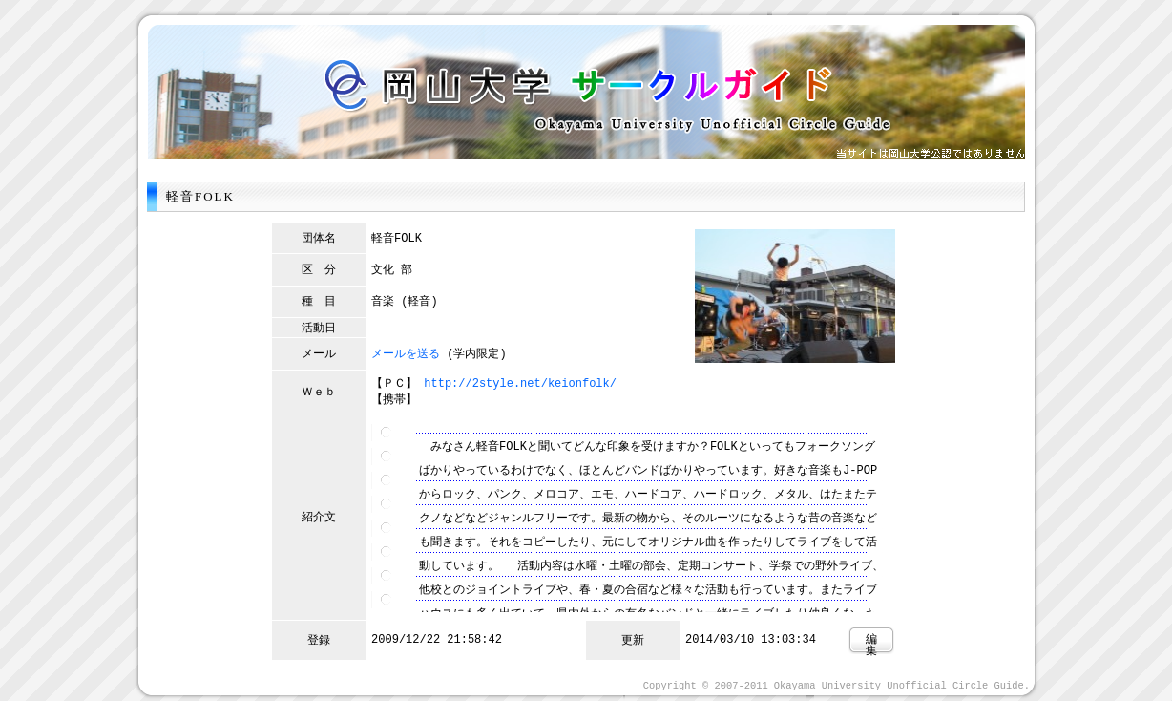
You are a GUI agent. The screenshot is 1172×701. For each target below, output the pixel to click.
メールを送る (405, 353)
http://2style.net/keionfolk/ (520, 382)
